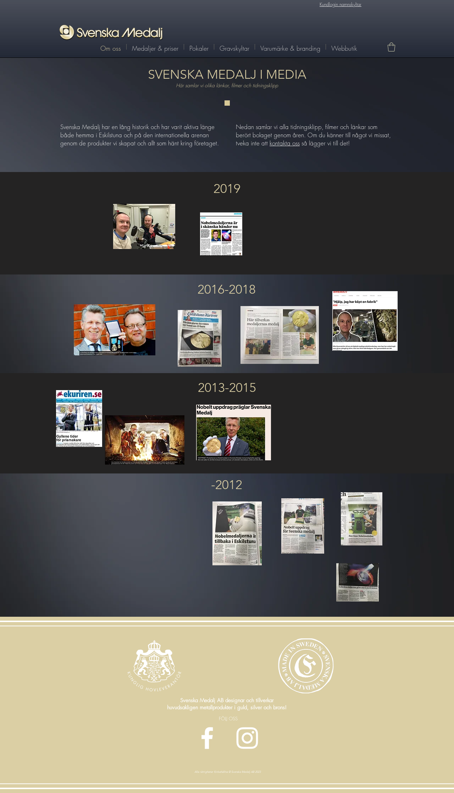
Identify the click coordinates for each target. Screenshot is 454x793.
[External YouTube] (336, 416)
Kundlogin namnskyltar (340, 4)
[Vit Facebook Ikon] (207, 738)
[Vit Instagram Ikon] (247, 738)
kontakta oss (285, 143)
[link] (391, 47)
